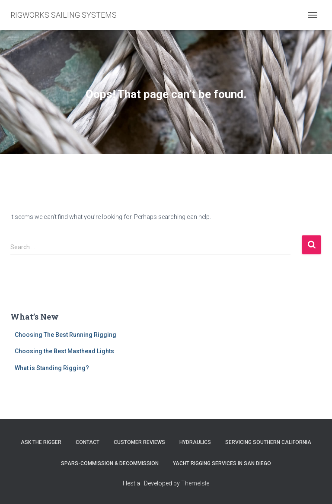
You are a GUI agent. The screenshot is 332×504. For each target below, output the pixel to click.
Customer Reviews (139, 442)
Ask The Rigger (41, 442)
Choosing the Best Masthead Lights (64, 351)
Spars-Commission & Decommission (110, 463)
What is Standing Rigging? (52, 368)
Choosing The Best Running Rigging (65, 334)
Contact (87, 442)
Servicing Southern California (268, 442)
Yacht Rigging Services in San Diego (222, 463)
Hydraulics (195, 442)
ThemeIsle (195, 483)
